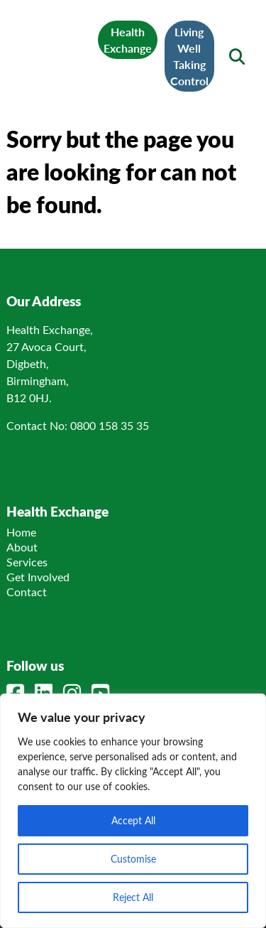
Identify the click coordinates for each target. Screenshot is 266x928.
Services (27, 561)
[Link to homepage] (57, 47)
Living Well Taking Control (189, 56)
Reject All (133, 897)
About (22, 546)
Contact (26, 591)
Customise (133, 858)
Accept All (133, 820)
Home (21, 531)
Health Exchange (128, 39)
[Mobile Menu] (29, 47)
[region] (133, 811)
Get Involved (38, 576)
